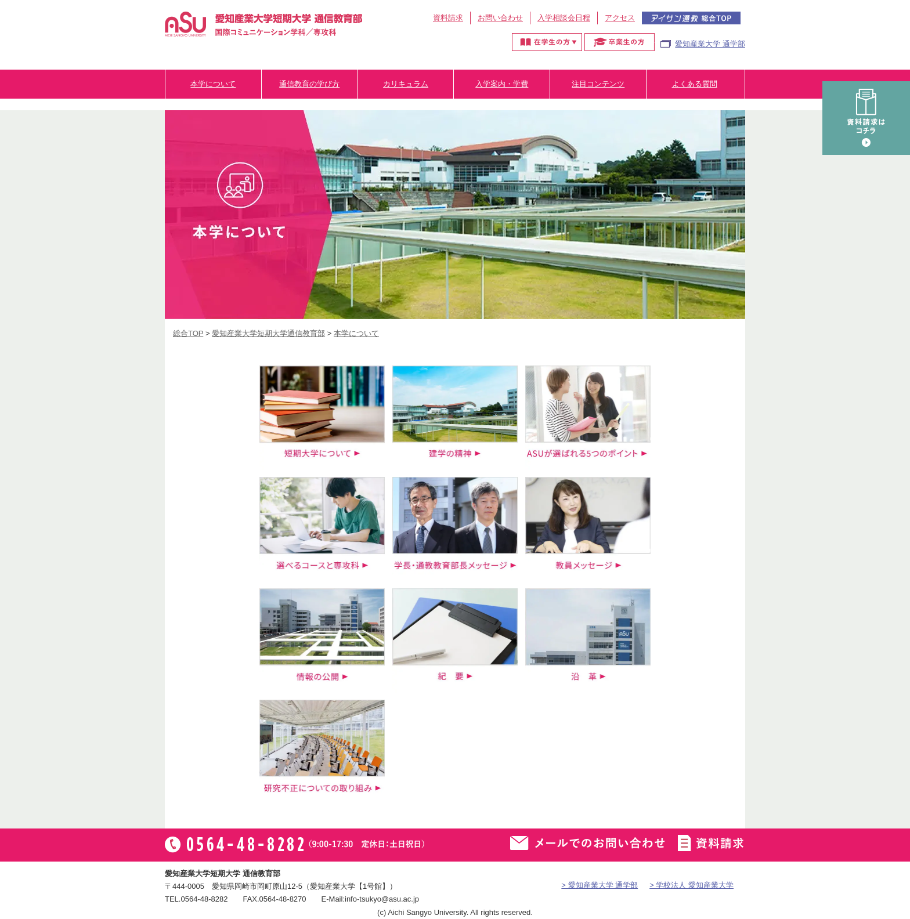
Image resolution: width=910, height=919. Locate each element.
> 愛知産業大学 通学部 (599, 885)
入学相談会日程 (563, 17)
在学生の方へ (547, 42)
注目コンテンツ (598, 83)
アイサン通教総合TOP (691, 18)
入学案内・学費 (501, 83)
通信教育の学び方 (309, 83)
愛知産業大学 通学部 (710, 43)
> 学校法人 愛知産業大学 (691, 885)
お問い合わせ (500, 17)
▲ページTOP (889, 887)
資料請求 (448, 17)
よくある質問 (694, 83)
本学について (213, 83)
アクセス (620, 17)
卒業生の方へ (619, 42)
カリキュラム (405, 83)
